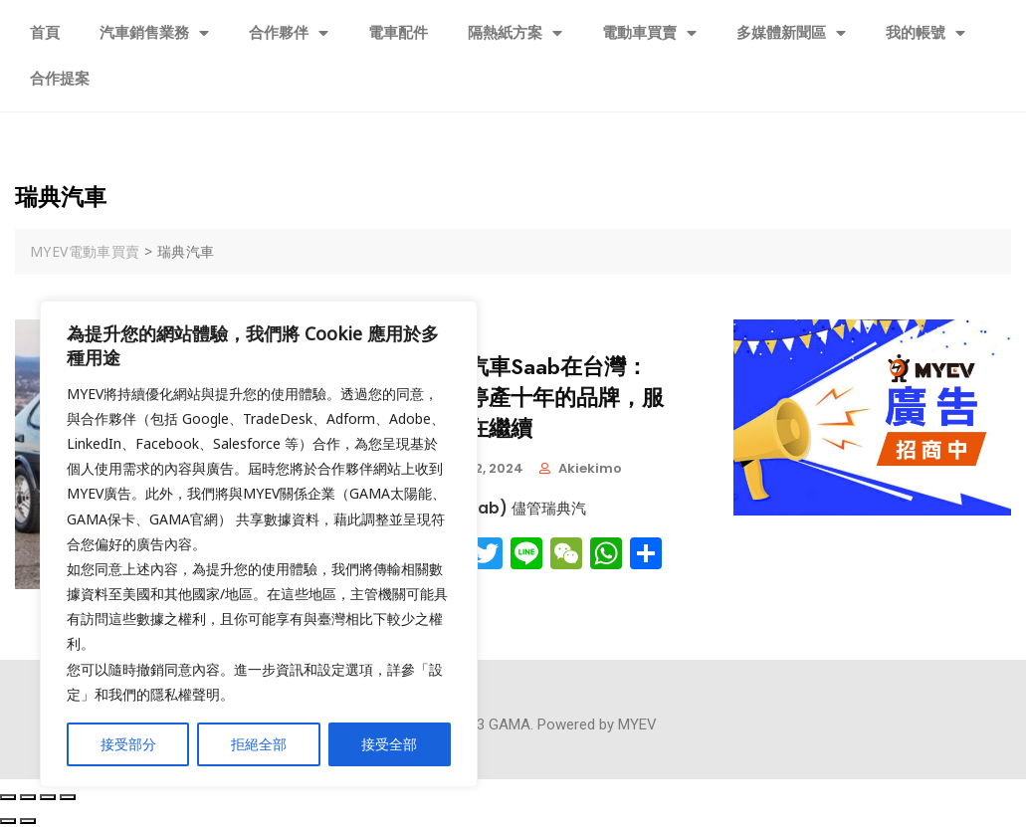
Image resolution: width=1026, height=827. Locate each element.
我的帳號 (925, 33)
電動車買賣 (649, 33)
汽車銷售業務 (154, 33)
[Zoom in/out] (68, 797)
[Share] (28, 797)
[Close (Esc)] (8, 797)
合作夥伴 (288, 33)
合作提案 (60, 79)
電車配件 (398, 33)
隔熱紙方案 (515, 33)
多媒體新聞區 (791, 33)
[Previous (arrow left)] (8, 821)
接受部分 (128, 743)
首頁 (45, 33)
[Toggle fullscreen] (48, 797)
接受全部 (389, 743)
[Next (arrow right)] (28, 821)
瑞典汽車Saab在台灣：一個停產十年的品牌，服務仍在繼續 (543, 398)
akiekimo (590, 468)
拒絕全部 (259, 743)
